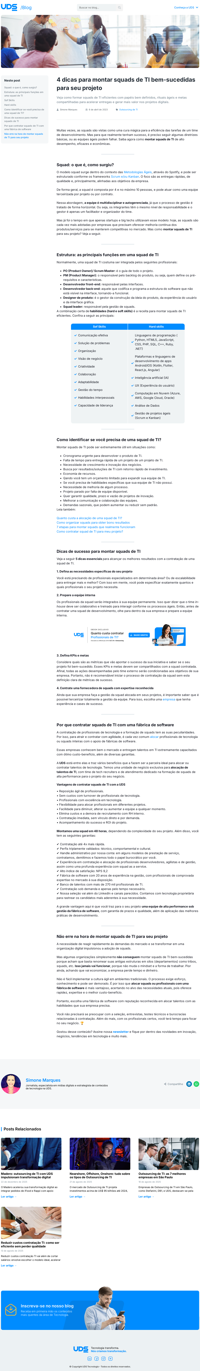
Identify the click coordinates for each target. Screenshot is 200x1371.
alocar (154, 737)
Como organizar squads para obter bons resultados (93, 522)
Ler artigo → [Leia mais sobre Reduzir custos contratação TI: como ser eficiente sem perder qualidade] (9, 1265)
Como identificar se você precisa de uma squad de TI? (24, 111)
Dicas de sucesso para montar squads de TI (21, 119)
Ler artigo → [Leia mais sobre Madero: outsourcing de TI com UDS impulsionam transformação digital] (9, 1196)
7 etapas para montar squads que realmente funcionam (96, 527)
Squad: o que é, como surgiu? (20, 87)
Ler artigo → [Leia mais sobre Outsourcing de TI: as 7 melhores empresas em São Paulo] (146, 1196)
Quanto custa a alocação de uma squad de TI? (89, 518)
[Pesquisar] (119, 7)
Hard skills (10, 104)
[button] (189, 1084)
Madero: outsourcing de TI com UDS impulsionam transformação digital (27, 1175)
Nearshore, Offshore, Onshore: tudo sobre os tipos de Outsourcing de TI (100, 1175)
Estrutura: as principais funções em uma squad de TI (23, 94)
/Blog (26, 7)
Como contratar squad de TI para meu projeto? (90, 531)
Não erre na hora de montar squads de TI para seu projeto (23, 135)
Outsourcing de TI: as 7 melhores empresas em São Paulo (162, 1175)
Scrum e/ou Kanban (125, 176)
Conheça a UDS (186, 7)
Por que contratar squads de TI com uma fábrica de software (24, 127)
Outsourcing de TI (128, 109)
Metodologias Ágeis (138, 172)
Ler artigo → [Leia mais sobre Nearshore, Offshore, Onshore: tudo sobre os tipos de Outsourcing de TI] (78, 1196)
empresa (169, 699)
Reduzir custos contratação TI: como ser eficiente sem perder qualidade (30, 1244)
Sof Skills (9, 100)
